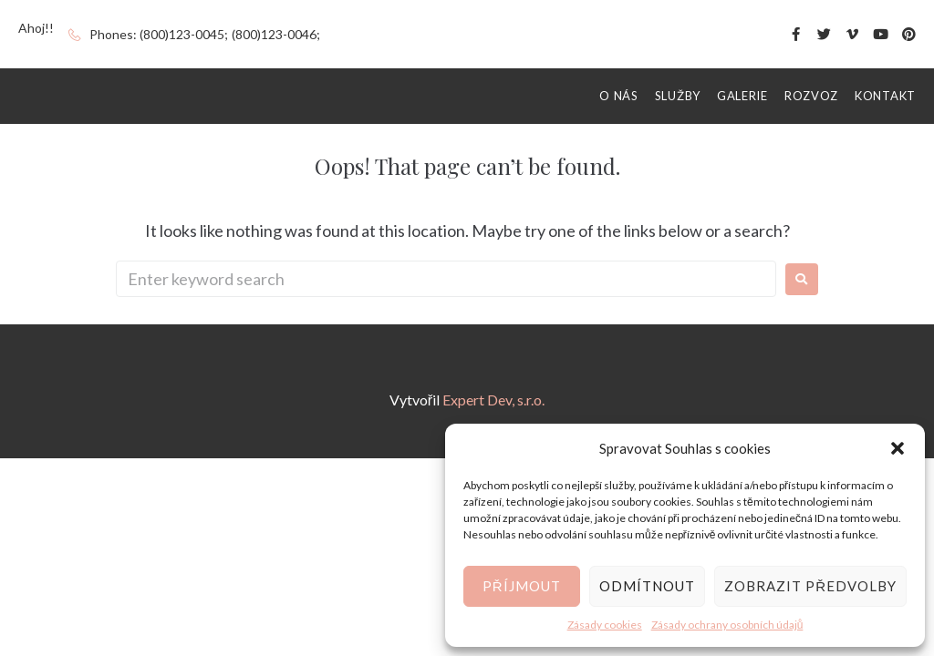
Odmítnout (647, 586)
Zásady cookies (604, 624)
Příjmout (522, 586)
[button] (897, 448)
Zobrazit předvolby (810, 586)
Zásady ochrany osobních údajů (727, 624)
